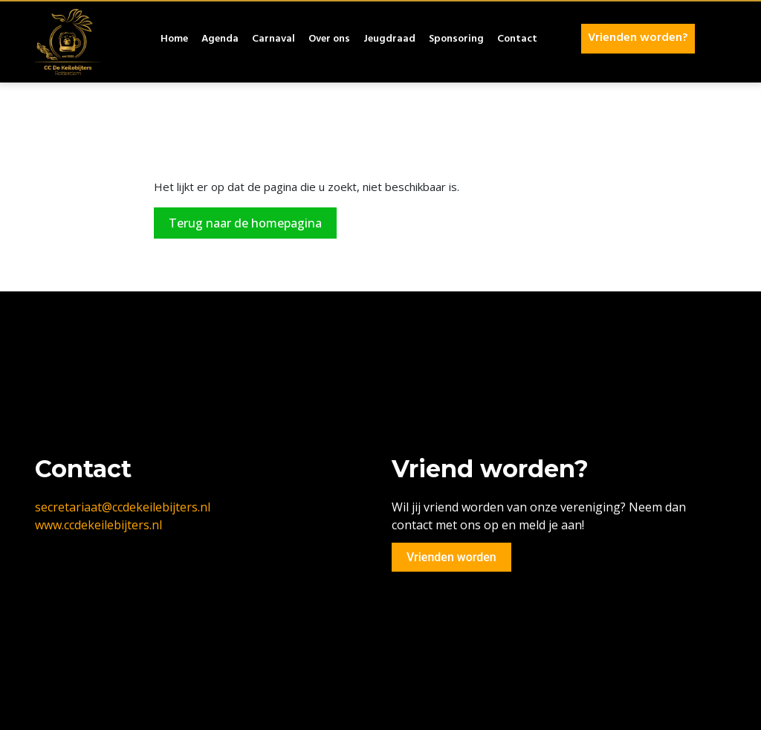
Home (174, 40)
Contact (517, 40)
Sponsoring (456, 40)
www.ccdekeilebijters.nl (98, 525)
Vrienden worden (451, 557)
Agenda (220, 40)
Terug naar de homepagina (245, 223)
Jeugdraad (389, 40)
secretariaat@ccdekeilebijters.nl (122, 507)
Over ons (329, 40)
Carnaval (273, 40)
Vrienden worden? (638, 39)
